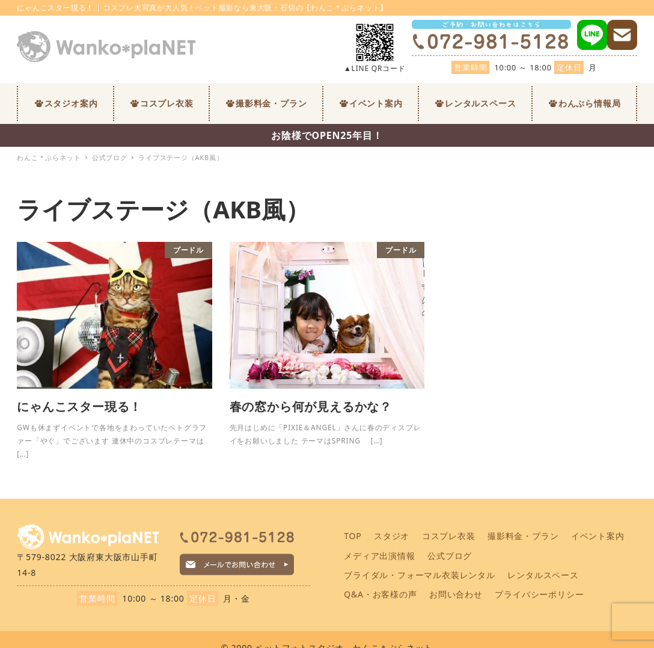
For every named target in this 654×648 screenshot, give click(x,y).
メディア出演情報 (379, 555)
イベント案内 (598, 536)
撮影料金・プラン (522, 536)
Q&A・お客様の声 (380, 594)
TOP (352, 536)
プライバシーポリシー (539, 594)
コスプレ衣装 (448, 536)
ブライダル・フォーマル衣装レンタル (419, 575)
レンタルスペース (542, 575)
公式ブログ (449, 555)
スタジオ (391, 536)
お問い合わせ (456, 594)
